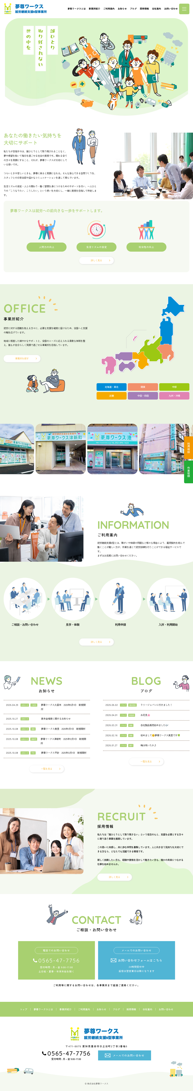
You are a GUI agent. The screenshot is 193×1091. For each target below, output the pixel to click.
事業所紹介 (94, 8)
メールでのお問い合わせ (129, 1055)
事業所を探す (22, 358)
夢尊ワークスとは (77, 8)
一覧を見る (46, 769)
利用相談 (189, 447)
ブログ (133, 8)
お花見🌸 (145, 715)
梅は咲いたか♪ (148, 745)
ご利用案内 (109, 8)
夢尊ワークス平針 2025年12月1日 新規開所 (63, 752)
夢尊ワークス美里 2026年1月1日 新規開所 (63, 729)
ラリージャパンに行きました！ (156, 705)
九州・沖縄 (174, 395)
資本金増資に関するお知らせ (55, 718)
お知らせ (122, 8)
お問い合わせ (171, 8)
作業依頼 (189, 471)
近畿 (111, 395)
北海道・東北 (111, 387)
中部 (174, 387)
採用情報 (144, 8)
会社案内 (156, 8)
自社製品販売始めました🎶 (154, 725)
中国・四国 (143, 395)
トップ (23, 1009)
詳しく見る (96, 260)
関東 (143, 387)
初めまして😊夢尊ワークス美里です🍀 (160, 735)
